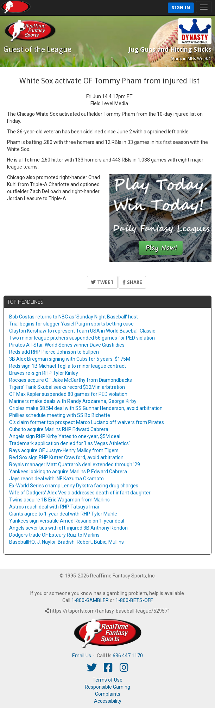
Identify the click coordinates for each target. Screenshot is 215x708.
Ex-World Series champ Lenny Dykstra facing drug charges (73, 485)
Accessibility (107, 701)
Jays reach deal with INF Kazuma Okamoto (56, 478)
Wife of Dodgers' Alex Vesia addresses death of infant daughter (80, 492)
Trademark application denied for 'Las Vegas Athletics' (69, 443)
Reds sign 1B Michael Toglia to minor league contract (67, 366)
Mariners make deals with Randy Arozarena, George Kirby (73, 401)
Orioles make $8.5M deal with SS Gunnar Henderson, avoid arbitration (86, 408)
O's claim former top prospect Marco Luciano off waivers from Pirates (86, 422)
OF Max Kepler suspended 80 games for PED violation (68, 394)
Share (132, 282)
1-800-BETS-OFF (133, 600)
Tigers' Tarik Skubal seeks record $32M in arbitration (67, 387)
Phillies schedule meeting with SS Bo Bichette (59, 415)
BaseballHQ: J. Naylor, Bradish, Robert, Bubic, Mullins (66, 542)
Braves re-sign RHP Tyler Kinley (43, 373)
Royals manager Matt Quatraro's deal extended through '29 (74, 464)
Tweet (102, 282)
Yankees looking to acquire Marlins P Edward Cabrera (68, 471)
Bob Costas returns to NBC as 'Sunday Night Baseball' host (73, 317)
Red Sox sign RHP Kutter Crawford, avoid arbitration (66, 457)
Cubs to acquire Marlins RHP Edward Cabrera (58, 429)
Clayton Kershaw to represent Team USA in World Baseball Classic (82, 331)
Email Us (81, 655)
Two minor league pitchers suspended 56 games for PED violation (82, 338)
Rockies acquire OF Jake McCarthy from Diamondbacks (70, 380)
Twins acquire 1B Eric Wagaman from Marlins (59, 499)
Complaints (107, 694)
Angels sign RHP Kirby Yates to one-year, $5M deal (64, 436)
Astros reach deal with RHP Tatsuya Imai (54, 507)
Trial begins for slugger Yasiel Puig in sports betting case (71, 324)
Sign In (181, 7)
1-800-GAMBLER (90, 600)
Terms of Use (107, 680)
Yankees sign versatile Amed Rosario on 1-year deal (66, 521)
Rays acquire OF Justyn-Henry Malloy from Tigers (64, 450)
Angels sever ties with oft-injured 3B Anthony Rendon (68, 528)
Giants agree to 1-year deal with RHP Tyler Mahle (63, 514)
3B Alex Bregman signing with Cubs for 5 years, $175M (69, 359)
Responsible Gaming (107, 687)
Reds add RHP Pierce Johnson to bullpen (54, 352)
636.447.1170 (128, 655)
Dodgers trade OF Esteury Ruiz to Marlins (54, 535)
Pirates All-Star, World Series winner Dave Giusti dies (67, 345)
